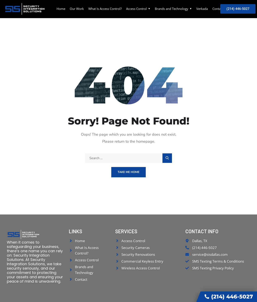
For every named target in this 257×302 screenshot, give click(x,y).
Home (61, 9)
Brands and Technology (171, 9)
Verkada (202, 9)
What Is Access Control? (105, 9)
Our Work (77, 9)
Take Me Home (128, 172)
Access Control (136, 9)
